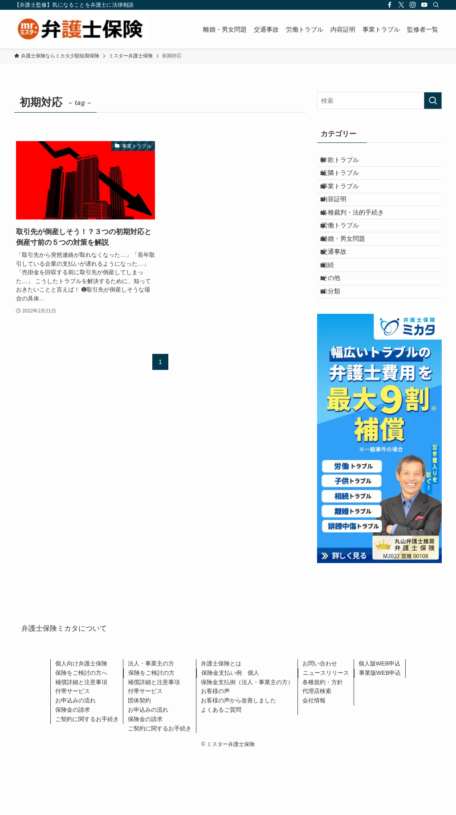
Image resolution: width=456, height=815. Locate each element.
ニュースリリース (326, 732)
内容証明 (340, 217)
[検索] (436, 5)
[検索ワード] (379, 100)
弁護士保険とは (221, 722)
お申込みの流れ (75, 759)
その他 (337, 328)
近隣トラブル (347, 180)
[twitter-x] (401, 5)
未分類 (337, 347)
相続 (334, 310)
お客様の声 (215, 750)
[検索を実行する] (433, 100)
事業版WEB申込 (380, 732)
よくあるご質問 (221, 769)
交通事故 (340, 292)
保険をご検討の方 (151, 732)
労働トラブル (347, 255)
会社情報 (314, 759)
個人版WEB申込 (379, 722)
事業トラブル (347, 199)
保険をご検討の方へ (81, 732)
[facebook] (389, 5)
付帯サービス (72, 750)
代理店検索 (316, 750)
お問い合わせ (319, 722)
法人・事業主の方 (151, 722)
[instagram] (413, 5)
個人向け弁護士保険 (81, 722)
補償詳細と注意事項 (81, 741)
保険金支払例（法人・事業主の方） (247, 741)
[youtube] (424, 5)
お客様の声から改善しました (238, 759)
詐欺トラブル (347, 162)
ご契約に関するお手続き (87, 777)
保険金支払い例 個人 (230, 732)
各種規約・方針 (322, 741)
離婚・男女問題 (350, 273)
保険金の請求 (72, 769)
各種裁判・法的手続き (359, 236)
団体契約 (139, 759)
